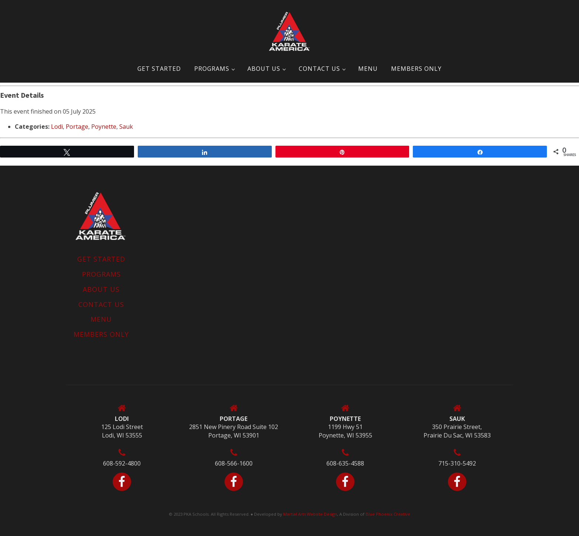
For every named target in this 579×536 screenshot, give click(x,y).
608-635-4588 (345, 463)
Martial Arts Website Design (310, 514)
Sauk (126, 126)
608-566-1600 (234, 463)
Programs (211, 69)
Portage (77, 126)
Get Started (159, 69)
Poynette (103, 126)
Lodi (57, 126)
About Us (263, 69)
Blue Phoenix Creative (388, 514)
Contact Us (319, 69)
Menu (368, 69)
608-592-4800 (122, 463)
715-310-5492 (457, 463)
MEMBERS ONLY (416, 69)
